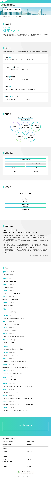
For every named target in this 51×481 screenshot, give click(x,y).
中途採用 (29, 459)
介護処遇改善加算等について (9, 461)
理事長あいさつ (30, 444)
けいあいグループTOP (6, 16)
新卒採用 (5, 459)
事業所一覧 (29, 451)
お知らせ (5, 466)
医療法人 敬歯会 (30, 441)
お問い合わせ (29, 466)
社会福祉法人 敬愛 (7, 444)
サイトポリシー (30, 476)
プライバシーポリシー (22, 476)
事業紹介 (5, 451)
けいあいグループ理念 (8, 441)
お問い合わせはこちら (25, 425)
